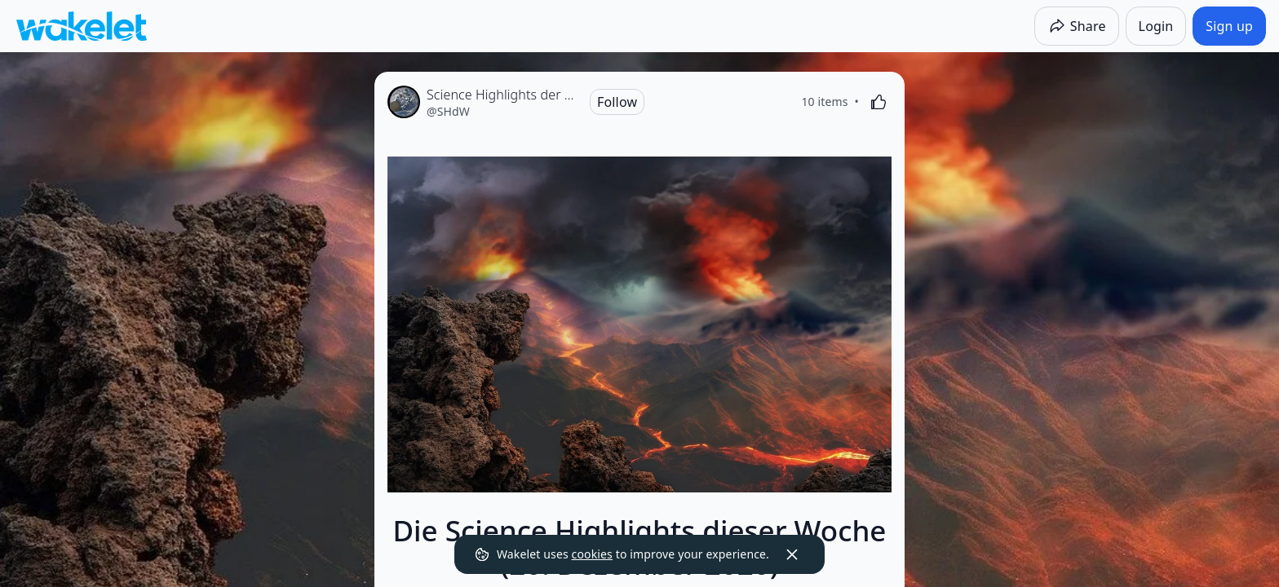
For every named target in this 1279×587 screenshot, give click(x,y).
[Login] (1156, 26)
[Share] (1076, 26)
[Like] (878, 102)
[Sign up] (1229, 26)
